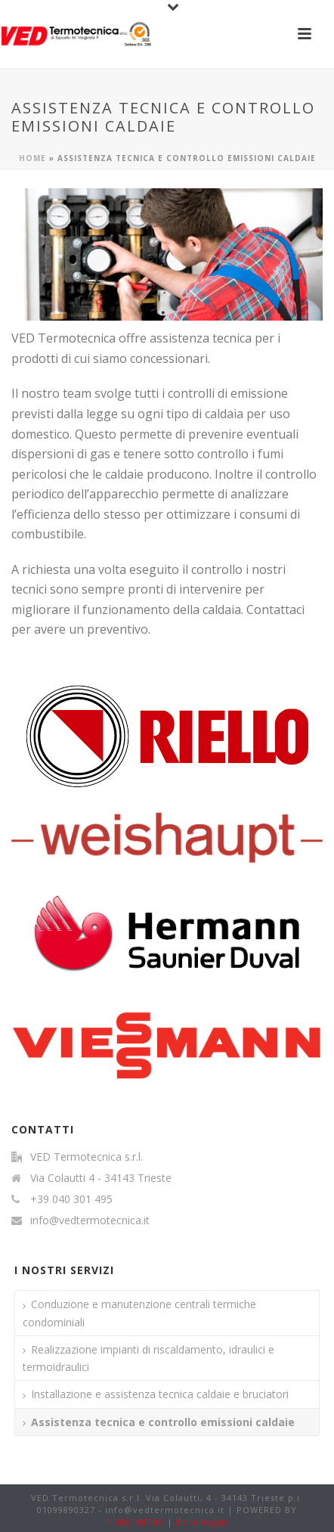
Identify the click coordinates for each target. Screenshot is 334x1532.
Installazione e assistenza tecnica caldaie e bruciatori (160, 1394)
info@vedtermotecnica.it (90, 1220)
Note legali (201, 1521)
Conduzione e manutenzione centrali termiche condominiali (139, 1313)
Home (32, 158)
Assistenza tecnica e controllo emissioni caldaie (163, 1422)
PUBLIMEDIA (135, 1521)
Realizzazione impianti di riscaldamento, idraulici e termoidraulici (148, 1358)
